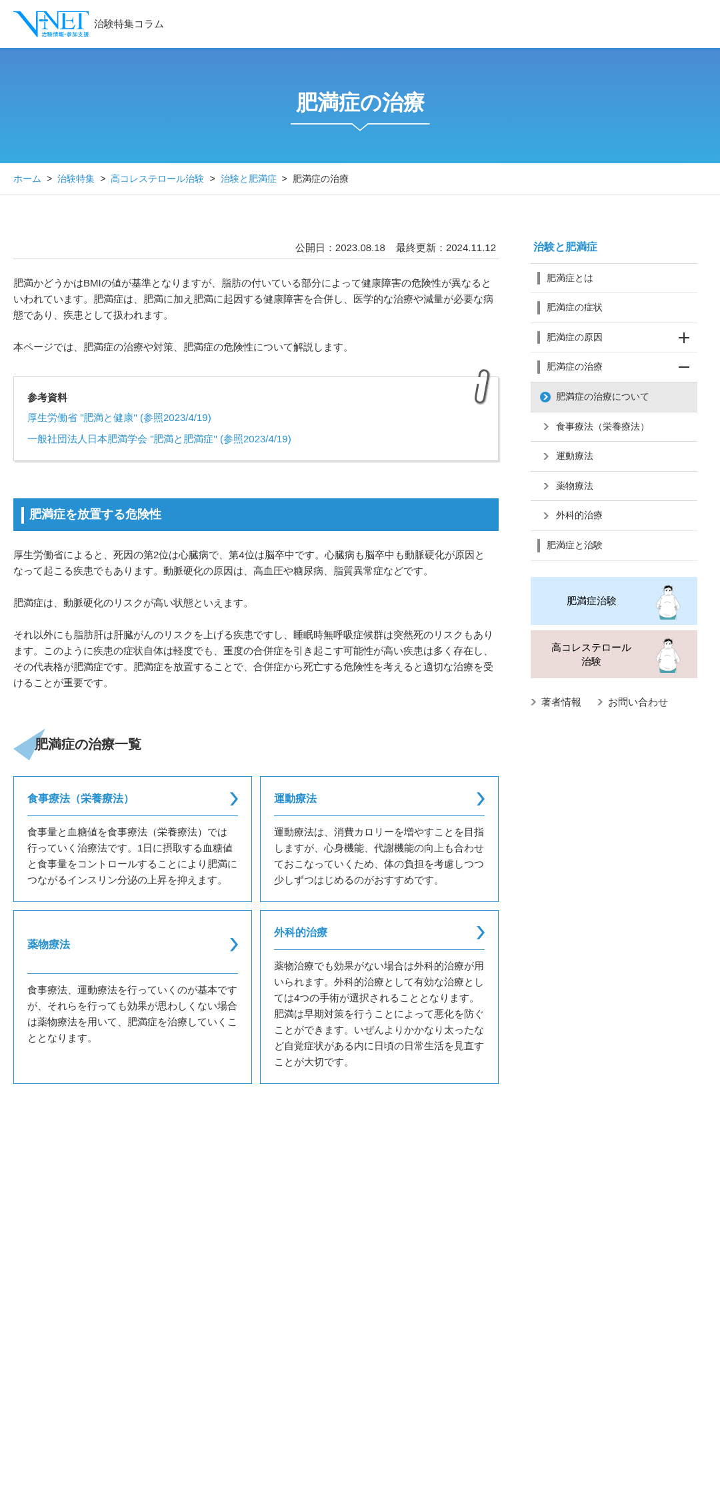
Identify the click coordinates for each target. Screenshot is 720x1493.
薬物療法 (574, 485)
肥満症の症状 (575, 307)
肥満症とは (570, 277)
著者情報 (561, 702)
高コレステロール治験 (157, 178)
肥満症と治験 (575, 545)
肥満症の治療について (602, 396)
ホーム (27, 178)
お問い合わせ (638, 702)
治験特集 (76, 178)
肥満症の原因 (622, 337)
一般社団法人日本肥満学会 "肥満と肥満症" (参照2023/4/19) (159, 438)
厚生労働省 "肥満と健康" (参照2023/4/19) (119, 417)
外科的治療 (579, 515)
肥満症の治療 (622, 367)
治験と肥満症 (249, 178)
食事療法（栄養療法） (602, 426)
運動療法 (574, 455)
